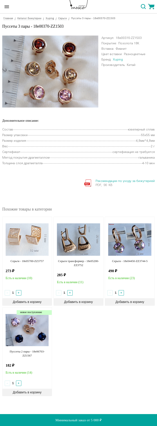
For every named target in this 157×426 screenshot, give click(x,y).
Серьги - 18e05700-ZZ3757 (27, 261)
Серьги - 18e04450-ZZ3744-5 (130, 261)
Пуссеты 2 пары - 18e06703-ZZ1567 (27, 353)
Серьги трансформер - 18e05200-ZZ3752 (78, 263)
